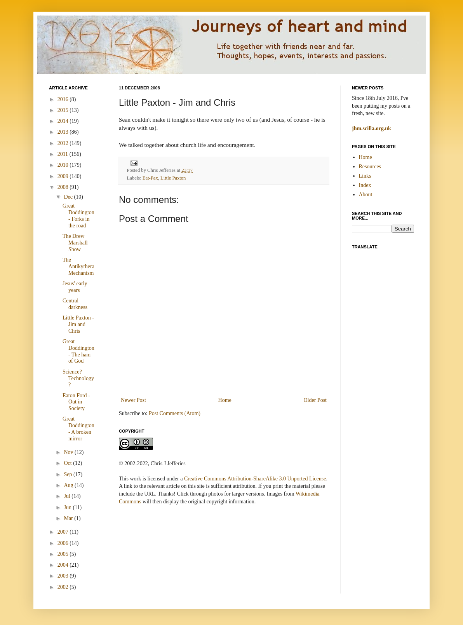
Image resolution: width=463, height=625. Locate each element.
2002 (63, 587)
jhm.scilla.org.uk (371, 128)
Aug (69, 485)
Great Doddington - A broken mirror (78, 428)
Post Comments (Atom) (174, 413)
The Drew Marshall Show (75, 242)
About (365, 194)
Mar (69, 518)
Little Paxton (173, 178)
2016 (63, 99)
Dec (69, 197)
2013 (63, 132)
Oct (68, 463)
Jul (67, 496)
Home (225, 400)
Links (365, 176)
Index (365, 185)
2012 (63, 143)
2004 (63, 565)
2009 (63, 176)
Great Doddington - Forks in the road (78, 215)
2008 (63, 187)
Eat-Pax (150, 178)
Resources (370, 166)
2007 (63, 532)
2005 (63, 554)
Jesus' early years (75, 287)
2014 (63, 121)
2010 (63, 165)
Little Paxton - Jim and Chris (78, 324)
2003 (63, 576)
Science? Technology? (78, 378)
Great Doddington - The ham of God (78, 351)
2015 (63, 110)
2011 (63, 154)
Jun (68, 507)
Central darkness (75, 304)
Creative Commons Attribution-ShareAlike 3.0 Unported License (255, 479)
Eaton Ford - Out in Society (76, 402)
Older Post (315, 400)
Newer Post (133, 400)
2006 (63, 543)
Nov (69, 452)
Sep (68, 474)
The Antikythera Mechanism (78, 266)
